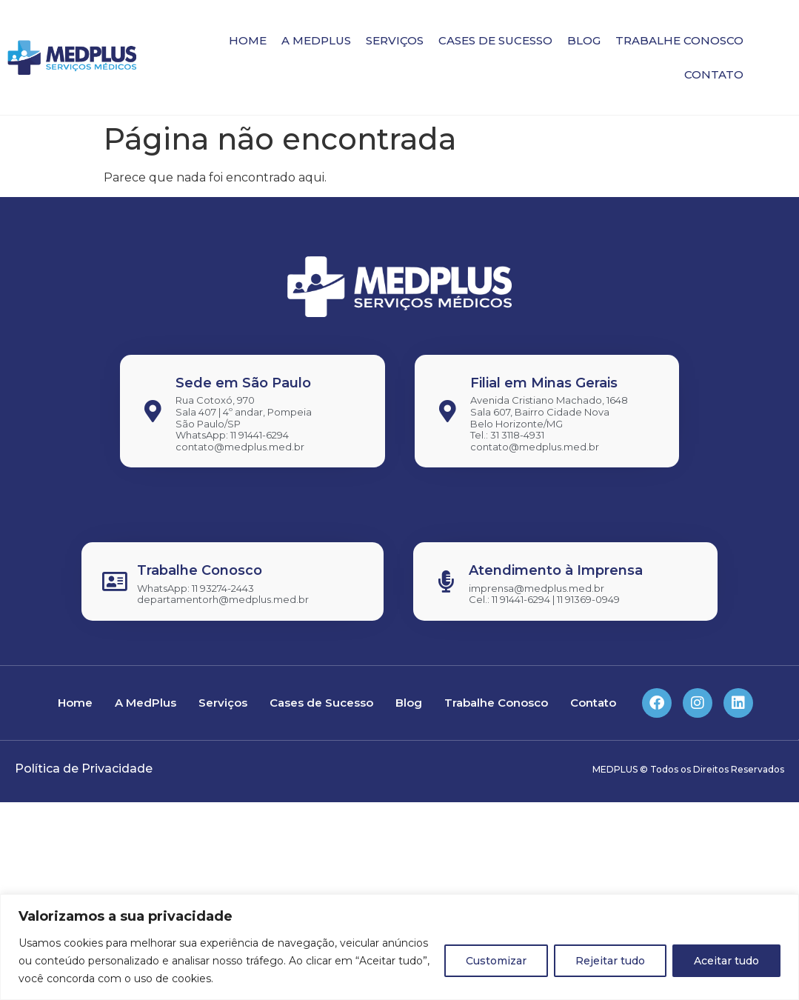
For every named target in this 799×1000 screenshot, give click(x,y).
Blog (584, 40)
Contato (713, 74)
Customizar (496, 960)
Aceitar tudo (726, 960)
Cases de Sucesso (495, 40)
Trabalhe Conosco (679, 40)
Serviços (395, 40)
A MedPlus (316, 40)
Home (248, 40)
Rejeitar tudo (610, 960)
